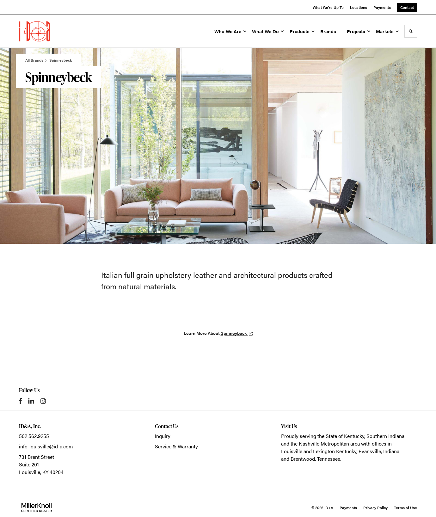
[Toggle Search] (410, 31)
